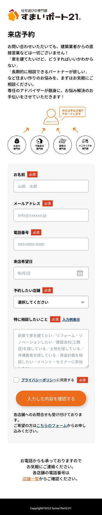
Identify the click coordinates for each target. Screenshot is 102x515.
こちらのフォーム (51, 425)
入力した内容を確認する (51, 398)
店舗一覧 (31, 478)
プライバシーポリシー (39, 379)
